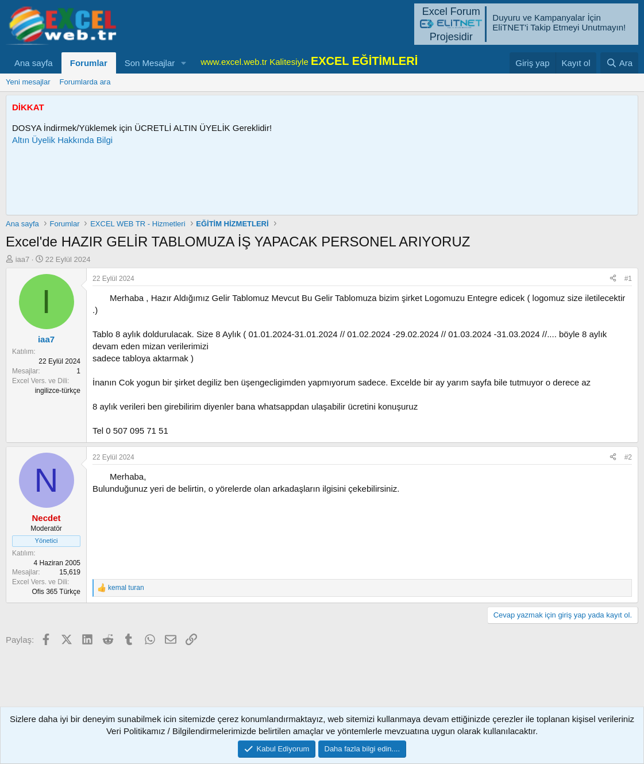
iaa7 (23, 259)
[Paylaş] (613, 278)
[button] (184, 63)
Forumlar (88, 63)
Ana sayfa (33, 63)
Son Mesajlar (150, 63)
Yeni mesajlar (28, 82)
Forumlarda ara (85, 82)
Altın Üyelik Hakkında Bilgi (62, 140)
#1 (628, 279)
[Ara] (619, 63)
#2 (628, 457)
